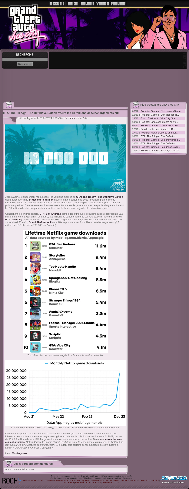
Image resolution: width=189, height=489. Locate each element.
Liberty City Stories (100, 480)
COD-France (68, 482)
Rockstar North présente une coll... (159, 132)
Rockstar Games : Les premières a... (161, 139)
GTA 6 (33, 480)
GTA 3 (134, 480)
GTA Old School (144, 480)
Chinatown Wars (61, 480)
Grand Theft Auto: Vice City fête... (159, 118)
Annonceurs (107, 482)
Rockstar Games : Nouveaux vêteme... (162, 111)
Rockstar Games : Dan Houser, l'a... (160, 114)
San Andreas (115, 480)
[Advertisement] (145, 214)
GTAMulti (49, 480)
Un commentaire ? (74, 118)
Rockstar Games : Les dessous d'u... (161, 147)
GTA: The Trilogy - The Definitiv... (159, 136)
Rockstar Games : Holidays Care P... (160, 150)
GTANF (26, 480)
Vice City (125, 480)
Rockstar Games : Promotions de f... (160, 125)
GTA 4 (72, 480)
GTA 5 (40, 480)
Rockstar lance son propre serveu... (160, 122)
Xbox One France (93, 482)
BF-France (79, 482)
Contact (117, 482)
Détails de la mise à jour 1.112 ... (158, 129)
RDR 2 (156, 480)
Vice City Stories (83, 480)
